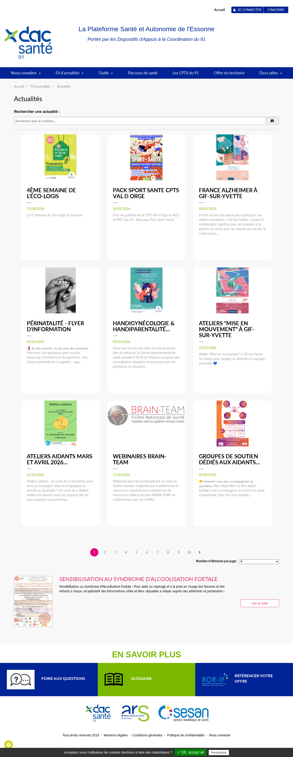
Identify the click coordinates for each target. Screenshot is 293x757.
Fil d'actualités (70, 74)
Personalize (219, 752)
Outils (106, 74)
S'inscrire (276, 10)
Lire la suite (260, 603)
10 (189, 552)
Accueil (219, 10)
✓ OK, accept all (190, 752)
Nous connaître (26, 74)
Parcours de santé (143, 72)
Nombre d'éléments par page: (216, 561)
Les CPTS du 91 (186, 72)
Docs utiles (270, 74)
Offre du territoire (229, 72)
